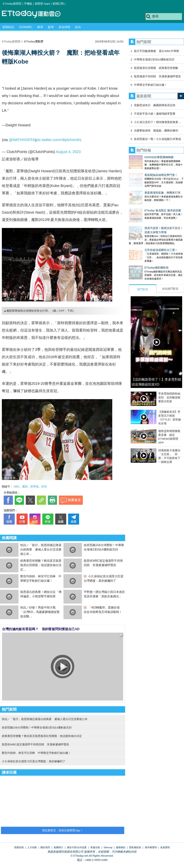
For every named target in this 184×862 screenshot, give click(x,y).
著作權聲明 (151, 847)
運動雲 (34, 14)
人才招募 (32, 847)
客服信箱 (95, 847)
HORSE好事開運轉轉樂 (143, 157)
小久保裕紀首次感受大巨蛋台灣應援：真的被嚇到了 (33, 761)
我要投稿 (19, 847)
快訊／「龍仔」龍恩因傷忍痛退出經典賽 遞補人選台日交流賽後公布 (40, 549)
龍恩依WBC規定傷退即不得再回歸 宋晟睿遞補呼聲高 (35, 744)
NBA (16, 486)
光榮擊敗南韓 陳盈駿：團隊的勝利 (156, 130)
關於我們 (45, 847)
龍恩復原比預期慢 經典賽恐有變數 (156, 67)
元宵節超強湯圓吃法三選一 (145, 235)
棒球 (40, 27)
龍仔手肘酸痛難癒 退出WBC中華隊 (156, 51)
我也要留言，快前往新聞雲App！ (62, 830)
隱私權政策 (135, 847)
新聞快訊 (8, 27)
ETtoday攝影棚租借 (141, 249)
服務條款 (120, 847)
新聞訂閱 (58, 3)
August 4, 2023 (68, 152)
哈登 (44, 486)
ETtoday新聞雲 (12, 3)
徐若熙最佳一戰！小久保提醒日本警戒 (157, 139)
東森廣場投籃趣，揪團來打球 (147, 185)
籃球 (51, 27)
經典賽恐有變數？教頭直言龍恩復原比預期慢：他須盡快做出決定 (40, 565)
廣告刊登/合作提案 (77, 847)
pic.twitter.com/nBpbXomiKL (59, 140)
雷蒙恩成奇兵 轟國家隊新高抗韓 (154, 105)
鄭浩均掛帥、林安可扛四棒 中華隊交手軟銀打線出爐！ (36, 752)
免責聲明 (165, 847)
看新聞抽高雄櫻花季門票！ (145, 171)
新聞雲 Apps (42, 3)
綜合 (78, 27)
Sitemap (108, 847)
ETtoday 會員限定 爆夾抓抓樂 (147, 199)
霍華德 (34, 486)
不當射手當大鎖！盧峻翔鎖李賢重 (154, 113)
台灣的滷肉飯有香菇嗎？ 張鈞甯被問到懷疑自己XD (40, 629)
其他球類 (64, 27)
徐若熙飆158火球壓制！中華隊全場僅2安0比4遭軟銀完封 (37, 727)
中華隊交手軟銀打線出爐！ (150, 84)
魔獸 (25, 486)
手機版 (28, 3)
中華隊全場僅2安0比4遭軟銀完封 (154, 59)
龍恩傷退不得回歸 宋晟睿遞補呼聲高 (157, 76)
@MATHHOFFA (22, 140)
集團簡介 (58, 847)
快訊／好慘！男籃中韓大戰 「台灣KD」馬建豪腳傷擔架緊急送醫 (40, 612)
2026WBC (25, 27)
